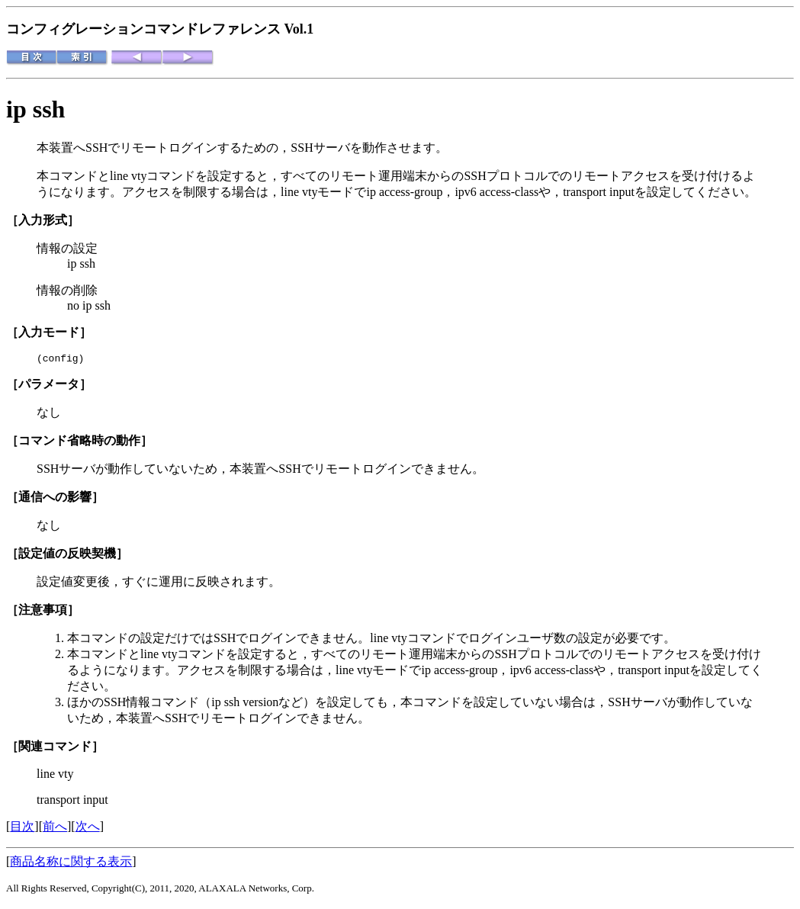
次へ (88, 828)
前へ (55, 828)
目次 (22, 828)
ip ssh (35, 109)
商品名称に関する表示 (71, 863)
